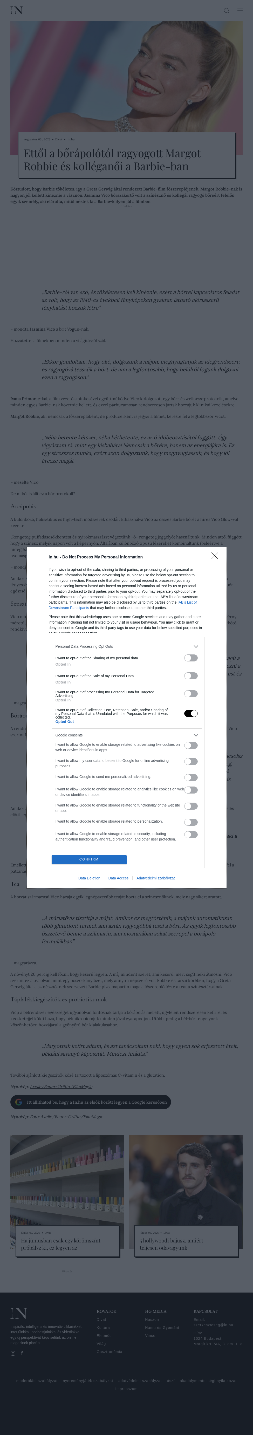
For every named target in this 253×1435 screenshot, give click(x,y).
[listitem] (127, 646)
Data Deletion (89, 878)
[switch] (191, 657)
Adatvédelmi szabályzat (155, 878)
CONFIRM (89, 860)
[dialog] (127, 717)
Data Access (118, 878)
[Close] (216, 557)
